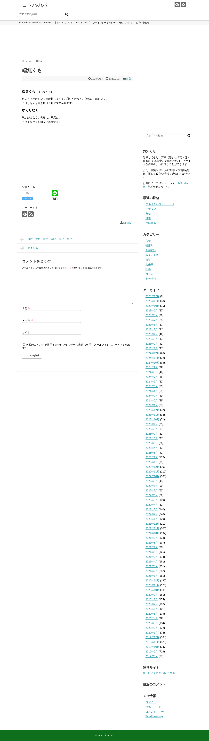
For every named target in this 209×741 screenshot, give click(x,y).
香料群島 (150, 223)
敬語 (148, 259)
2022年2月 (151, 514)
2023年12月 (152, 410)
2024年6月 (151, 381)
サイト (26, 332)
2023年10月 (152, 419)
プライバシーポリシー (104, 22)
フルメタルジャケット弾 (159, 204)
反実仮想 (150, 209)
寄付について (126, 22)
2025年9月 (151, 310)
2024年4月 (151, 391)
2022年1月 (151, 519)
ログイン (150, 702)
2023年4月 (151, 448)
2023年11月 (152, 414)
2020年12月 (152, 580)
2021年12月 (152, 523)
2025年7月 (151, 320)
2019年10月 (152, 646)
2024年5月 (151, 386)
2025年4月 (151, 334)
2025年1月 (151, 348)
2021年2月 (151, 571)
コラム (149, 274)
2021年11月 (152, 528)
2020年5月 (151, 613)
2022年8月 (151, 485)
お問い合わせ (142, 22)
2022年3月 (151, 509)
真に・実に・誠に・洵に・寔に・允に (46, 239)
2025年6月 (151, 324)
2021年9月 (151, 538)
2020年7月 (151, 604)
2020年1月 (151, 632)
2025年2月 (151, 343)
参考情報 (150, 278)
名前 (26, 308)
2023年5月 (151, 443)
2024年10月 (152, 362)
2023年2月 (151, 457)
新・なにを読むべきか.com (159, 673)
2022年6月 (151, 495)
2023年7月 (151, 433)
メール (27, 320)
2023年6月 (151, 438)
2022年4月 (151, 504)
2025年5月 (151, 329)
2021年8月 (151, 542)
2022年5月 (151, 500)
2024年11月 (152, 358)
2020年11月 (152, 585)
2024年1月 (151, 405)
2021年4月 (151, 561)
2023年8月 (151, 429)
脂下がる (29, 248)
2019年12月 (152, 637)
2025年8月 (151, 315)
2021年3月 (151, 566)
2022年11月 (152, 471)
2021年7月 (151, 547)
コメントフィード (155, 711)
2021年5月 (151, 556)
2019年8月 (151, 656)
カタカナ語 (152, 255)
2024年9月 (151, 367)
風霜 (148, 218)
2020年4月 (151, 618)
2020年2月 (151, 628)
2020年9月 (151, 594)
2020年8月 (151, 599)
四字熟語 (150, 250)
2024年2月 (151, 400)
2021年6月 (151, 552)
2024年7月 (151, 376)
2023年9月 (151, 424)
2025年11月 (152, 301)
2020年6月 (151, 609)
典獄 (148, 213)
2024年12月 (152, 353)
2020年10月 (152, 590)
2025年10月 (152, 305)
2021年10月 (152, 533)
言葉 (128, 78)
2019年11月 (152, 642)
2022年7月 (151, 490)
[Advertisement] (76, 45)
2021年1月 (151, 575)
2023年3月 (151, 452)
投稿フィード (153, 707)
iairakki (127, 222)
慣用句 (149, 245)
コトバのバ (34, 5)
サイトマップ (82, 22)
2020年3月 (151, 623)
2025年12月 (152, 296)
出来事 (149, 264)
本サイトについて (63, 22)
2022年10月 (152, 476)
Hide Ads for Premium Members (35, 22)
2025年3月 (151, 339)
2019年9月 (151, 651)
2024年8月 (151, 372)
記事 (148, 269)
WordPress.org (154, 716)
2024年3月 (151, 395)
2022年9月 (151, 481)
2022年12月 (152, 466)
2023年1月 (151, 462)
